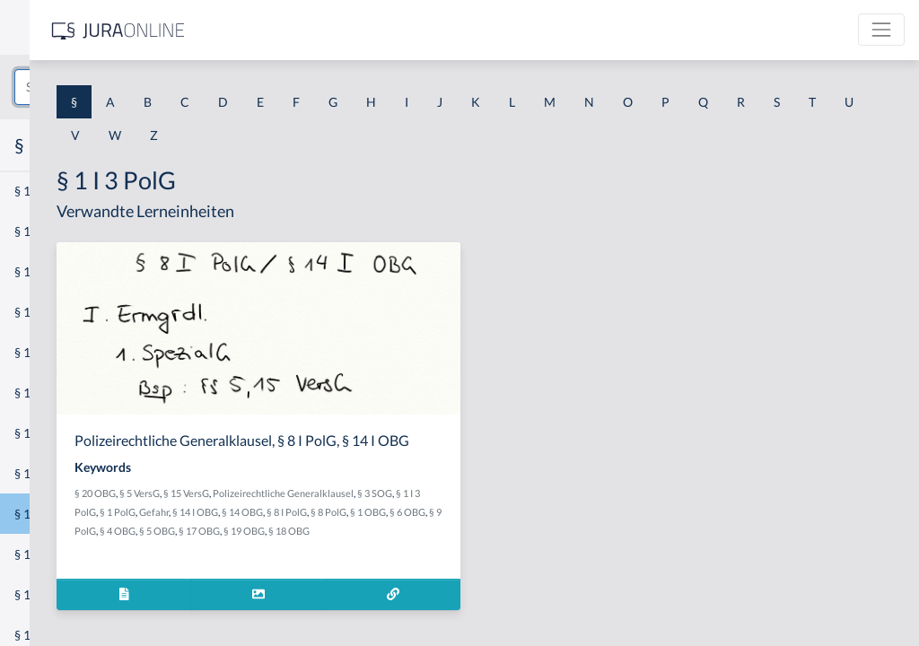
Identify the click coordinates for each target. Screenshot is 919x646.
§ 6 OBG (534, 547)
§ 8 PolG (455, 547)
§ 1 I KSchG (45, 554)
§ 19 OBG (488, 566)
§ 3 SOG (406, 528)
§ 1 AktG (38, 190)
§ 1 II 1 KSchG (52, 594)
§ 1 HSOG (41, 352)
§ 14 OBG (368, 547)
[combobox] (143, 87)
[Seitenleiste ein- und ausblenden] (258, 27)
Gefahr (532, 528)
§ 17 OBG (443, 566)
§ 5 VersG (383, 509)
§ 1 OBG (494, 547)
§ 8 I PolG (413, 547)
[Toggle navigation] (881, 29)
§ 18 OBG (533, 566)
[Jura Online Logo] (376, 30)
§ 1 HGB (37, 311)
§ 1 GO (33, 271)
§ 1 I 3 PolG (45, 513)
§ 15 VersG (430, 509)
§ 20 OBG (339, 509)
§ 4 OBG (362, 566)
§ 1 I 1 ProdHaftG (62, 392)
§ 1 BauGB (43, 231)
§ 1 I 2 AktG (46, 433)
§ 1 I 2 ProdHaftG (62, 473)
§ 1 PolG (496, 528)
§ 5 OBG (401, 566)
